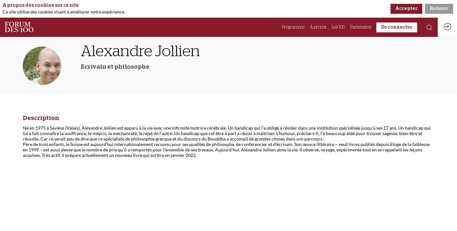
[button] (396, 27)
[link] (293, 27)
